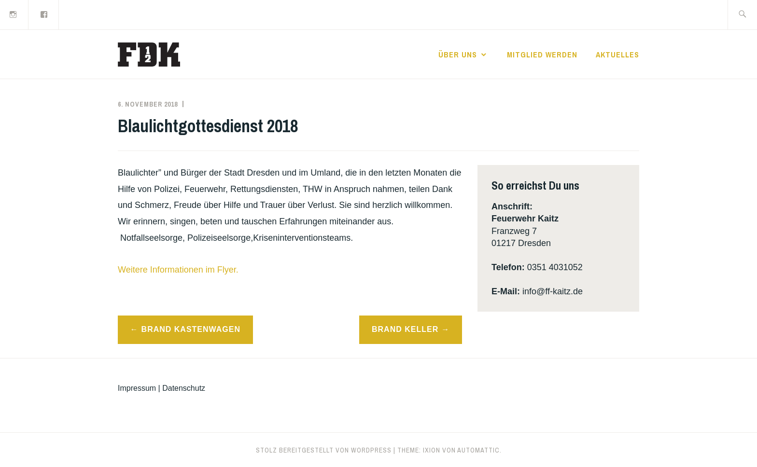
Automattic (478, 450)
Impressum (137, 388)
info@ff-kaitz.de (552, 291)
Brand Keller (405, 329)
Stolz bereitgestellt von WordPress (324, 450)
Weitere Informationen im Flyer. (178, 270)
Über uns (457, 54)
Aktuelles (617, 54)
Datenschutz (183, 388)
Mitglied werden (542, 54)
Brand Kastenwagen (190, 329)
